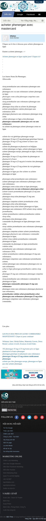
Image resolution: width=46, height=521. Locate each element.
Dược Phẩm (7, 504)
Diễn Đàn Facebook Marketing (13, 467)
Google (20, 14)
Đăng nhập (39, 2)
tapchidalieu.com (8, 482)
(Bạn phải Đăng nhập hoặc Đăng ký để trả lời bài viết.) (28, 385)
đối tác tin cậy (7, 448)
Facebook (31, 14)
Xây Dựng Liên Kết (9, 439)
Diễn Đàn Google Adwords (12, 464)
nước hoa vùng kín (9, 510)
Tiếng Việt (28, 519)
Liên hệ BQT (7, 479)
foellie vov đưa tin (9, 488)
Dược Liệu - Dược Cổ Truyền (12, 497)
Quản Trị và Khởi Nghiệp (11, 476)
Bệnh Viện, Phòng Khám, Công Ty (14, 507)
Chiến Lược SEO (8, 433)
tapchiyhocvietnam (9, 485)
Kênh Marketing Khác (10, 473)
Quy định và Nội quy (39, 519)
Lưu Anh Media (7, 445)
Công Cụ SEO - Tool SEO (11, 436)
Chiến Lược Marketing (10, 460)
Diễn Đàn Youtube (9, 470)
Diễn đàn (8, 14)
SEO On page (7, 442)
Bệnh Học (6, 501)
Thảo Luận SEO (8, 431)
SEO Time (9, 517)
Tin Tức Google (8, 428)
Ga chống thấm (8, 451)
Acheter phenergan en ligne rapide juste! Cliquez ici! (21, 57)
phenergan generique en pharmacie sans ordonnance (21, 354)
